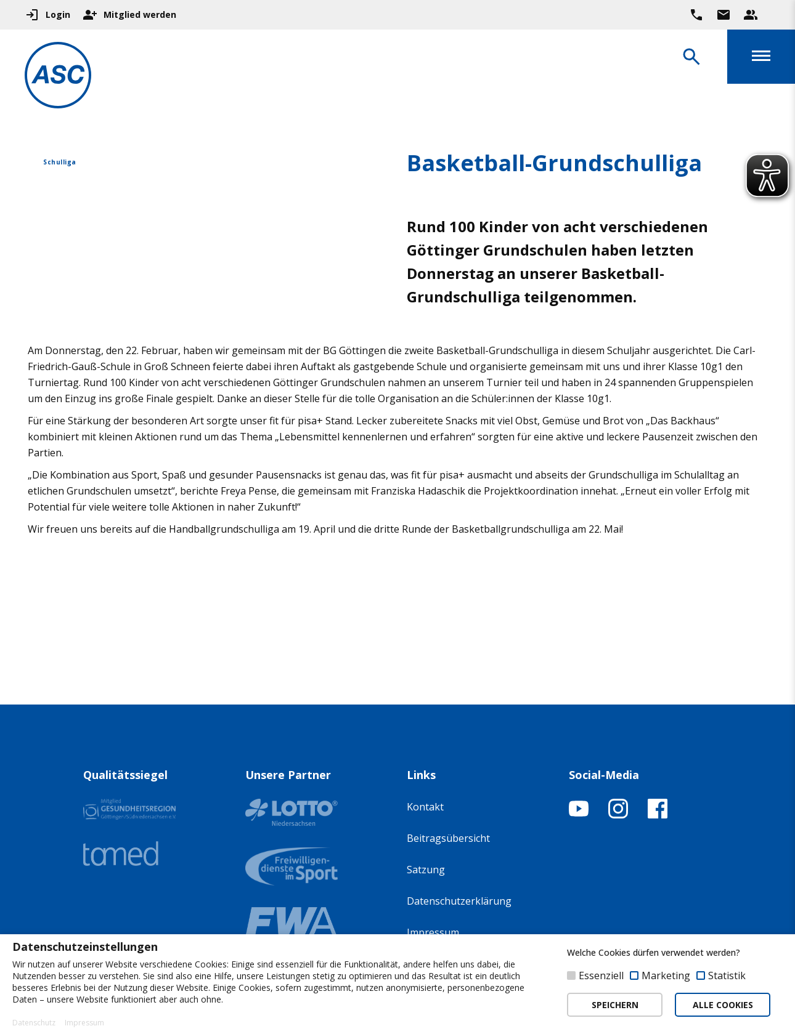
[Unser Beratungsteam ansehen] (750, 14)
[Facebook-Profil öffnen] (657, 815)
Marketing (666, 975)
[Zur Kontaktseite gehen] (723, 14)
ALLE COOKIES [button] (723, 1005)
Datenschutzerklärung (459, 901)
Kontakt (425, 807)
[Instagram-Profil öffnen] (618, 815)
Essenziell (601, 975)
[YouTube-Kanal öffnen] (579, 815)
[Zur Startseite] (58, 77)
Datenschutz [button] (33, 1023)
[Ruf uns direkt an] (696, 14)
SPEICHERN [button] (615, 1005)
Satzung (426, 869)
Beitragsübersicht (448, 838)
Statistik (727, 975)
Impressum (433, 932)
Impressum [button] (84, 1023)
